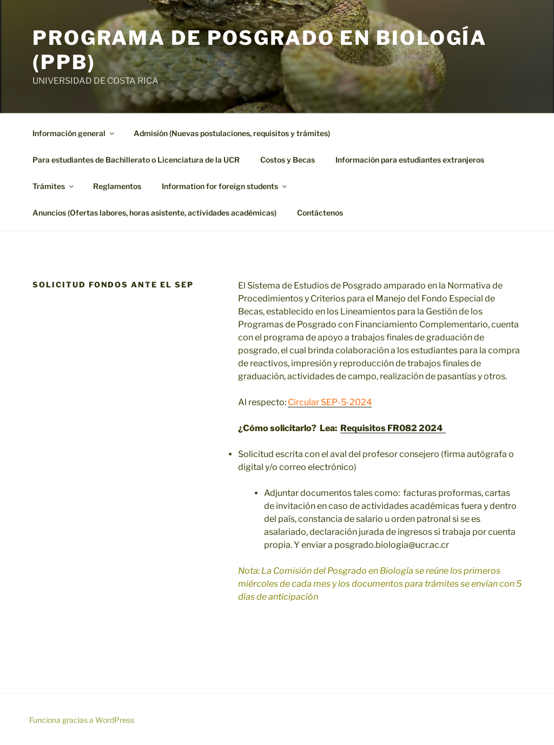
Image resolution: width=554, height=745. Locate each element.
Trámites (53, 186)
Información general (74, 133)
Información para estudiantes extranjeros (409, 159)
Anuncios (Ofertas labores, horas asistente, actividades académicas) (154, 212)
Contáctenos (320, 212)
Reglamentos (117, 186)
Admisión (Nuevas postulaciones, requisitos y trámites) (232, 133)
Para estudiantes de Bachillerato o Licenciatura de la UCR (136, 159)
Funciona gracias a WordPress (81, 719)
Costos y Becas (287, 159)
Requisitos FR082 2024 (393, 428)
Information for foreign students (225, 186)
